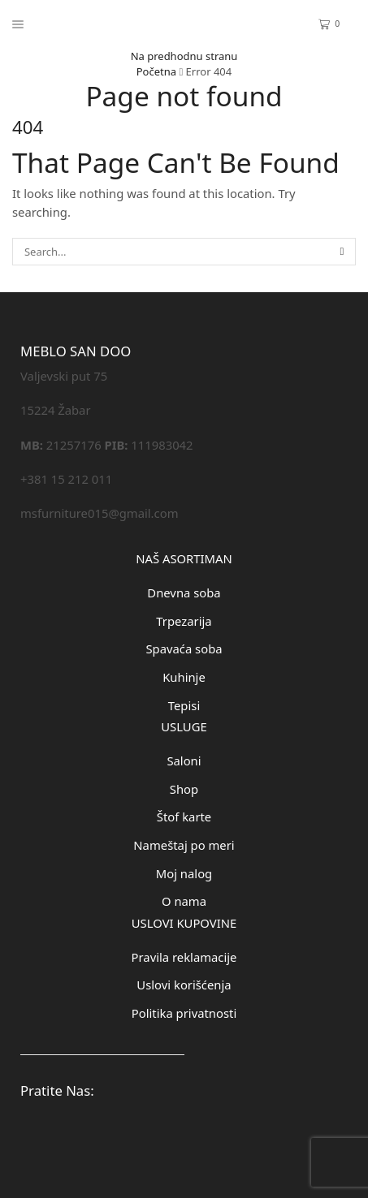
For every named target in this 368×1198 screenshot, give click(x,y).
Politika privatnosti (184, 1013)
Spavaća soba (183, 648)
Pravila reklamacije (184, 957)
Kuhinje (184, 677)
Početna (156, 71)
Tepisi (184, 705)
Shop (184, 789)
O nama (184, 901)
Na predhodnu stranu (184, 56)
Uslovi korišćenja (183, 984)
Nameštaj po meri (183, 845)
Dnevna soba (183, 592)
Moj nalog (184, 873)
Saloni (184, 760)
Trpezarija (183, 621)
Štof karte (184, 816)
